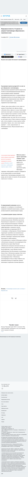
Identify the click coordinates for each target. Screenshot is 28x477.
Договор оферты (4, 395)
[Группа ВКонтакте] (7, 54)
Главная (2, 421)
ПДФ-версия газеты (4, 408)
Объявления (3, 415)
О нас (2, 403)
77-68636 (11, 448)
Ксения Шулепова (14, 37)
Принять (24, 22)
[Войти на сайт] (26, 16)
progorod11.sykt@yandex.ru (6, 435)
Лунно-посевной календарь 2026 (7, 19)
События (2, 419)
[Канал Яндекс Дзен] (7, 57)
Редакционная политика (5, 399)
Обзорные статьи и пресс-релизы (7, 392)
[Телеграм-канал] (6, 386)
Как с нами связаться (5, 401)
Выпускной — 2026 (18, 19)
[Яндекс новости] (20, 54)
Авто (2, 417)
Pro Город (3, 412)
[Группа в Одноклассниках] (4, 386)
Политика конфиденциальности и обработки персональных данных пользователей (12, 458)
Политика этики (4, 397)
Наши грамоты (4, 406)
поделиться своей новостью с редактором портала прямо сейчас (7, 164)
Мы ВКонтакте (3, 410)
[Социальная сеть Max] (20, 57)
